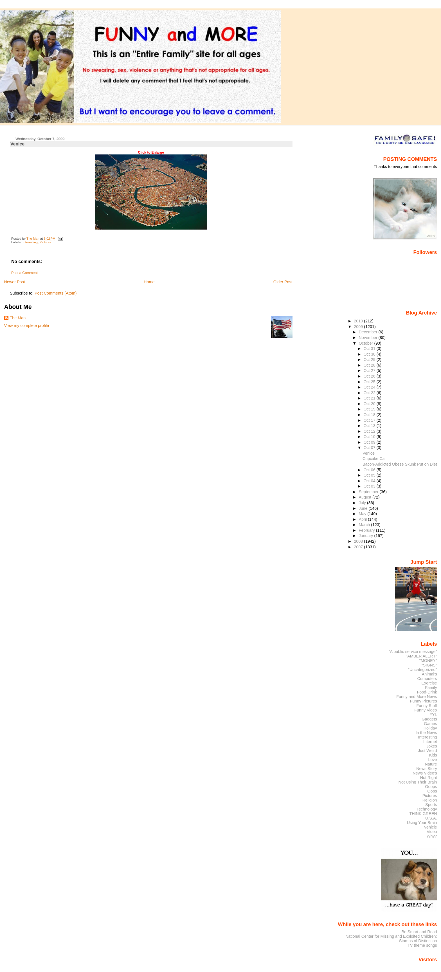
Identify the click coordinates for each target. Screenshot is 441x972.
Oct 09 (370, 442)
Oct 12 (370, 431)
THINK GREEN (423, 813)
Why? (432, 836)
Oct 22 (370, 392)
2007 (359, 547)
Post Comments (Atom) (56, 293)
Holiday (430, 728)
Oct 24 (370, 387)
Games (430, 723)
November (368, 337)
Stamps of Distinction (418, 941)
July (363, 502)
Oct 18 (370, 414)
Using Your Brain (422, 822)
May (363, 513)
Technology (427, 809)
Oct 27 (370, 370)
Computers (427, 678)
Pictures (45, 242)
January (366, 535)
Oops (432, 791)
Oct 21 (370, 398)
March (365, 524)
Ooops (431, 786)
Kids (433, 755)
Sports (431, 804)
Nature (431, 764)
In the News (426, 732)
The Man (18, 318)
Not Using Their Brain (418, 782)
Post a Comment (24, 273)
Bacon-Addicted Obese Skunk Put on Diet (400, 464)
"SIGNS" (429, 665)
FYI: (433, 714)
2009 (359, 326)
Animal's (429, 674)
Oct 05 (370, 475)
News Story (426, 768)
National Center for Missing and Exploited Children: (391, 936)
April (363, 519)
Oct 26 (370, 376)
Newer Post (14, 282)
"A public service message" (412, 651)
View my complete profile (26, 325)
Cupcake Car (374, 458)
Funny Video (425, 710)
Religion (429, 800)
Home (149, 282)
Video (432, 831)
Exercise (429, 683)
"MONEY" (428, 660)
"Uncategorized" (422, 669)
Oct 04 (370, 481)
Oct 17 (370, 420)
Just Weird (427, 750)
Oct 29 (370, 359)
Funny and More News (416, 696)
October (366, 343)
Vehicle (430, 827)
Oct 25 (370, 382)
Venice (369, 453)
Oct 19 (370, 409)
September (369, 492)
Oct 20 (370, 403)
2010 (359, 321)
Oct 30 (370, 354)
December (368, 332)
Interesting (30, 242)
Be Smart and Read (419, 932)
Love (432, 759)
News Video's (425, 773)
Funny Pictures (423, 701)
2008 (359, 541)
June (363, 508)
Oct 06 (370, 470)
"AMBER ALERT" (421, 656)
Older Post (282, 282)
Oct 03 (370, 486)
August (365, 497)
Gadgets (429, 719)
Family (431, 687)
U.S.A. (431, 818)
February (367, 530)
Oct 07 (370, 447)
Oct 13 (370, 425)
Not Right (428, 777)
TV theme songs (422, 945)
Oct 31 (370, 348)
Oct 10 (370, 436)
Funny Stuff (426, 705)
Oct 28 (370, 365)
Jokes (431, 746)
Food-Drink (427, 692)
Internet (430, 741)
